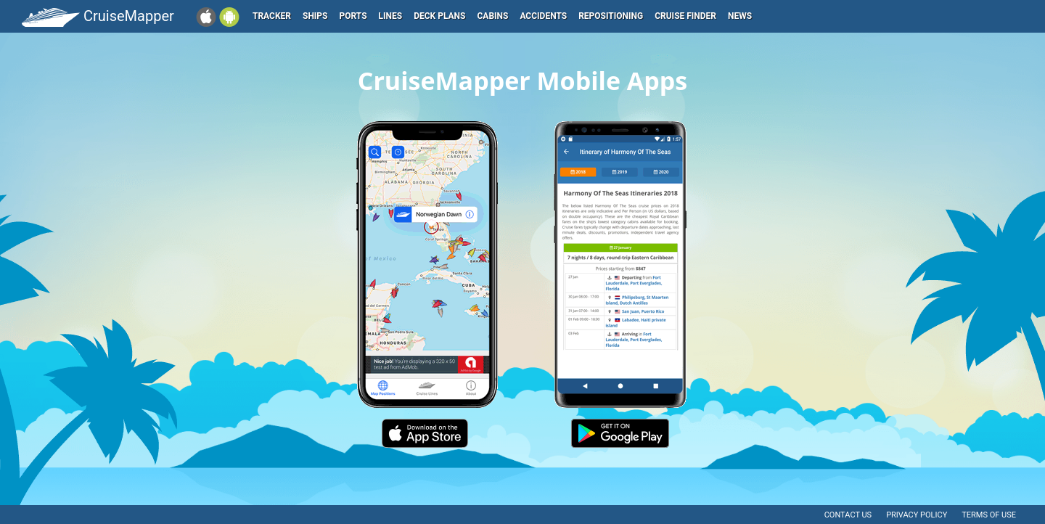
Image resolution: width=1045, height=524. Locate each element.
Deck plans (439, 16)
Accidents (543, 16)
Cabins (492, 16)
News (740, 16)
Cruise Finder (685, 16)
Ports (353, 16)
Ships (315, 16)
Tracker (272, 16)
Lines (391, 16)
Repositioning (610, 16)
